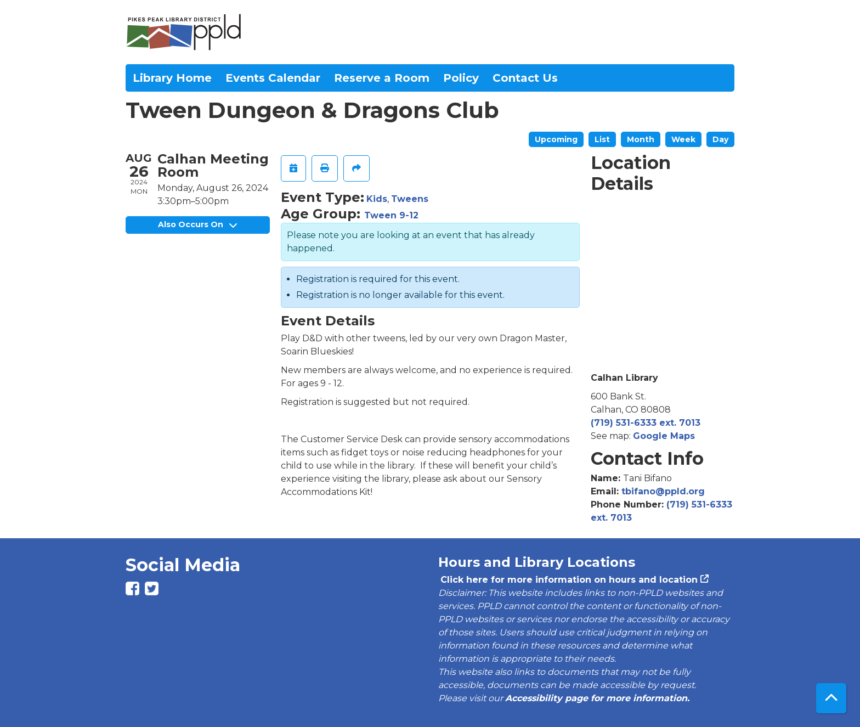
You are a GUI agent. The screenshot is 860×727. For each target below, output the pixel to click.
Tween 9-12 (391, 215)
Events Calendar (272, 77)
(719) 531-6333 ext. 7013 (645, 423)
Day (720, 139)
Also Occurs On (197, 224)
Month (640, 139)
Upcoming (556, 139)
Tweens (409, 199)
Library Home (172, 77)
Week (683, 139)
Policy (461, 77)
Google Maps (664, 436)
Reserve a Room (381, 77)
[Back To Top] (831, 698)
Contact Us (525, 77)
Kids (376, 199)
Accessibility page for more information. (597, 698)
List (602, 139)
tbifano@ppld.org (663, 491)
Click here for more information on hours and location (568, 579)
